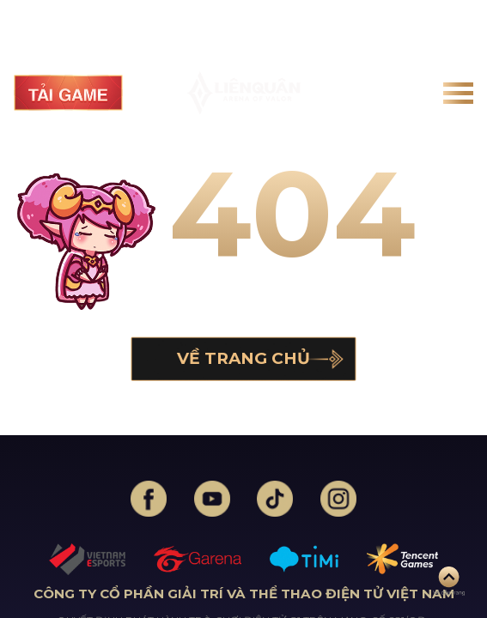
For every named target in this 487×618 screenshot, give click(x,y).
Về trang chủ (243, 358)
